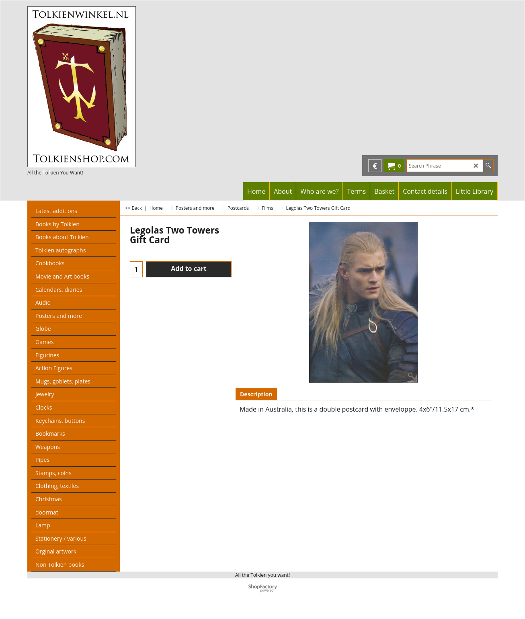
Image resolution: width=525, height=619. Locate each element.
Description (256, 394)
